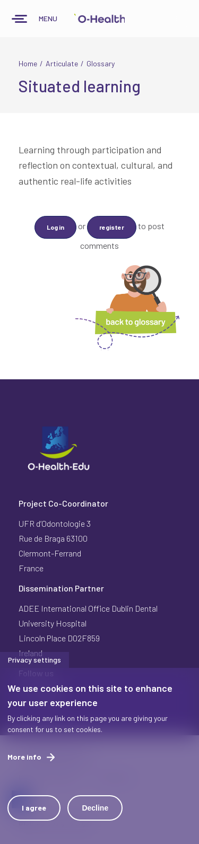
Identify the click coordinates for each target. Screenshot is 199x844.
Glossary (100, 63)
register (111, 227)
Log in (55, 227)
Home (28, 63)
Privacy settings (34, 659)
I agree (34, 807)
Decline (95, 808)
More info (24, 756)
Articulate (62, 63)
